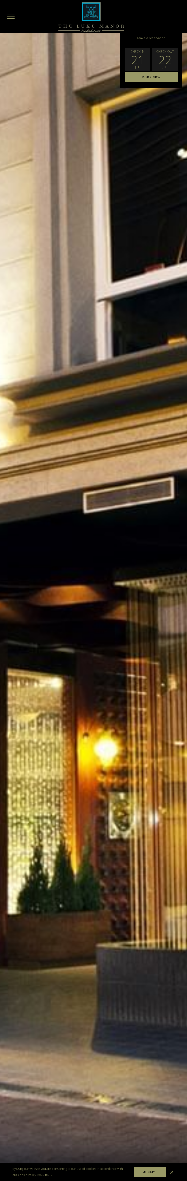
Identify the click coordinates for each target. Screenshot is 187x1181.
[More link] (11, 16)
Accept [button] (150, 1172)
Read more (44, 1175)
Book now (151, 77)
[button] (137, 59)
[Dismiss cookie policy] (172, 1172)
